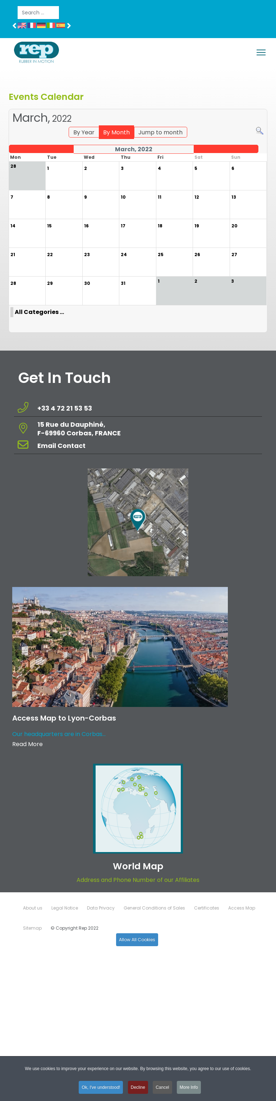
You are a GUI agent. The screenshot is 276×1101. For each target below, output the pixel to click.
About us (32, 908)
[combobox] (38, 12)
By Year (84, 132)
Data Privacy (101, 908)
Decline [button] (138, 1089)
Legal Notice (64, 908)
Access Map (241, 908)
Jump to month (160, 132)
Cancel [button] (162, 1089)
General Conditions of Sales (154, 908)
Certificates (206, 908)
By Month (116, 132)
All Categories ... (39, 312)
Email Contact (61, 445)
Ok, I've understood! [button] (101, 1089)
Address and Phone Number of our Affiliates (138, 880)
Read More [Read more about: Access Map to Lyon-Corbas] (27, 744)
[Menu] (261, 52)
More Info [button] (189, 1089)
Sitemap (32, 928)
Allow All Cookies (137, 939)
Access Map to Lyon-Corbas (64, 718)
